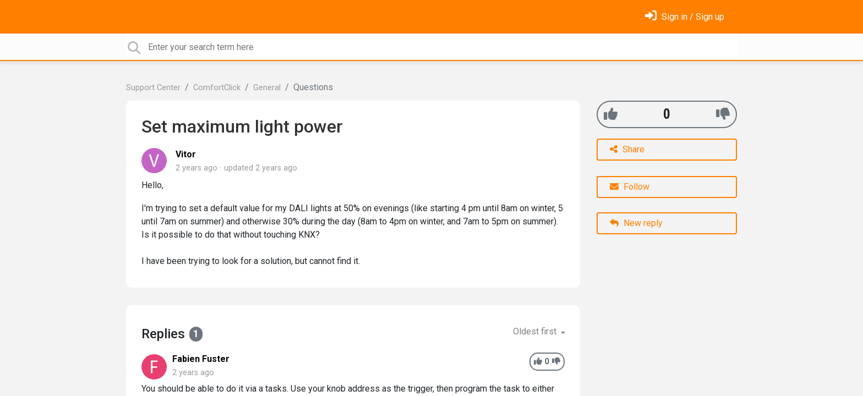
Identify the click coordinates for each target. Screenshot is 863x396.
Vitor (186, 154)
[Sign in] (685, 17)
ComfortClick (217, 87)
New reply (636, 223)
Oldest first (536, 331)
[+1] (611, 114)
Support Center (153, 87)
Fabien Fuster (201, 359)
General (267, 87)
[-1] (723, 114)
